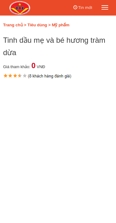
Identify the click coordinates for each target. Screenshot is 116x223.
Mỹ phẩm (60, 25)
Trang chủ (13, 25)
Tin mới (85, 7)
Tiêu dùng (37, 25)
